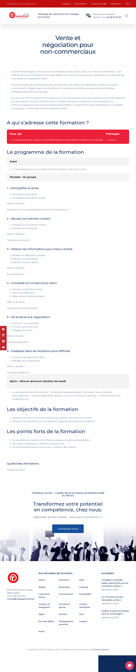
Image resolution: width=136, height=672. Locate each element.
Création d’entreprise (84, 605)
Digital (41, 614)
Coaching (83, 587)
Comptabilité (85, 594)
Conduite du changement (44, 605)
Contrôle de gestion (64, 605)
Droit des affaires (46, 621)
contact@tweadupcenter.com (21, 599)
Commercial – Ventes (44, 595)
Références (116, 4)
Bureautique (64, 587)
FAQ (127, 4)
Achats (41, 580)
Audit (81, 580)
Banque (41, 587)
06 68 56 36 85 (114, 17)
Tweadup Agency (100, 649)
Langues (83, 621)
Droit (81, 614)
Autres (41, 631)
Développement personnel (66, 623)
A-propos (66, 4)
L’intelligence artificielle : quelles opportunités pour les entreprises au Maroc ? (115, 583)
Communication (66, 594)
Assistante (64, 580)
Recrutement (81, 4)
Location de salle (99, 4)
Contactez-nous (68, 528)
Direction (63, 614)
